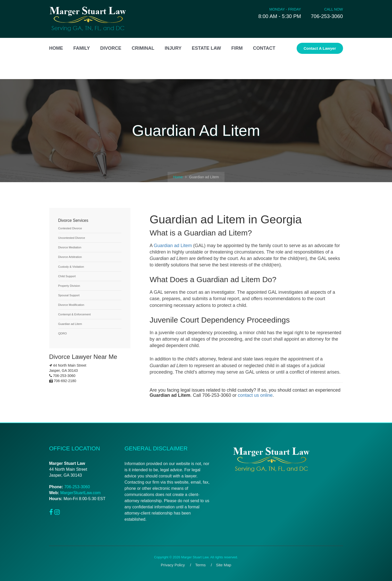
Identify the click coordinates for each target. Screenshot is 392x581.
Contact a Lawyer (320, 48)
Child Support (67, 276)
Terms (200, 565)
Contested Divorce (70, 228)
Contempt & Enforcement (74, 314)
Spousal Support (69, 295)
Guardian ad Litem (173, 245)
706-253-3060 (77, 487)
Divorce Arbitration (70, 256)
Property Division (69, 285)
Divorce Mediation (69, 247)
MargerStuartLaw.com (80, 493)
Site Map (223, 565)
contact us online (255, 395)
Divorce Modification (71, 304)
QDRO (62, 333)
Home (178, 177)
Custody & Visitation (71, 266)
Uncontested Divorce (71, 237)
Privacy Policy (173, 565)
